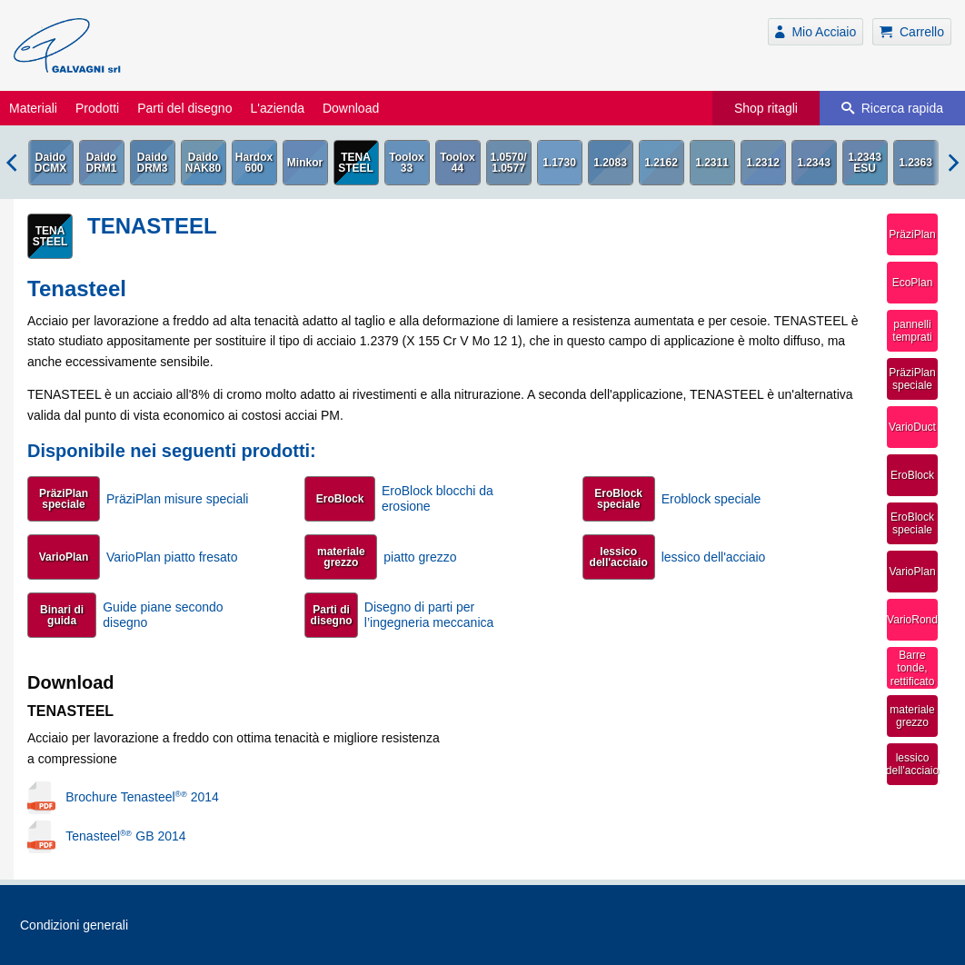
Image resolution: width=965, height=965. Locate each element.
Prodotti (97, 108)
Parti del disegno (184, 108)
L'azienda (277, 108)
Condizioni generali (74, 925)
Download (351, 108)
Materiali (33, 108)
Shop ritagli (766, 108)
